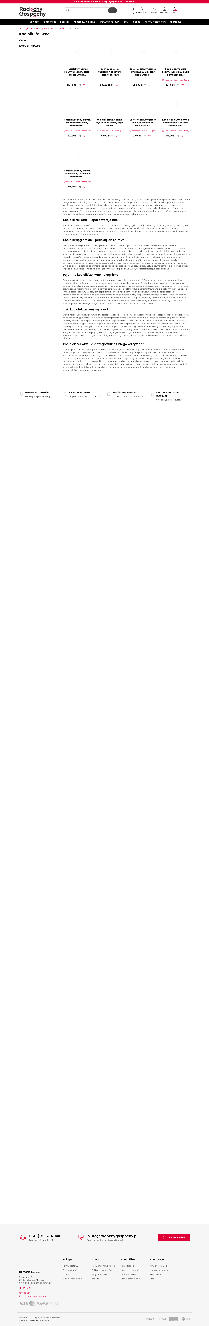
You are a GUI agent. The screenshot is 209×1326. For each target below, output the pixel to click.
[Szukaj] (90, 10)
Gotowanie (50, 22)
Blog (152, 1278)
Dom (126, 22)
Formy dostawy (70, 1265)
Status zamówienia (174, 1237)
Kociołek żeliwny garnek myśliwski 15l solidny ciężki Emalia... (77, 122)
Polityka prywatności (102, 1270)
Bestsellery (155, 1274)
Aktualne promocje (159, 1265)
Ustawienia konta (129, 1274)
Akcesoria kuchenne (84, 22)
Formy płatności (71, 1270)
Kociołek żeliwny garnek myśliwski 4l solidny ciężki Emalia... (110, 122)
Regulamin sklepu (100, 1274)
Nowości (34, 22)
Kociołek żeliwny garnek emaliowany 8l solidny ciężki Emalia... (142, 71)
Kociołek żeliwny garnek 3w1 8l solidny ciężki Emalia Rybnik (142, 122)
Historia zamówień (130, 1270)
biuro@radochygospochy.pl (112, 1236)
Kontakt (95, 1278)
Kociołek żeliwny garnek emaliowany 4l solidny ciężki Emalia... (175, 122)
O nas (66, 1274)
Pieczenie (64, 22)
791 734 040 (24, 1293)
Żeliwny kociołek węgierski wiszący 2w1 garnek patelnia (110, 71)
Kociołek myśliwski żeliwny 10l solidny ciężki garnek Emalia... (175, 71)
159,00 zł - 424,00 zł (30, 46)
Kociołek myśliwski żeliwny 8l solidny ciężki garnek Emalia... (77, 71)
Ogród (136, 22)
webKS (35, 1320)
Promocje (175, 22)
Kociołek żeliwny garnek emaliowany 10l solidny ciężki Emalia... (77, 173)
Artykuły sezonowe (155, 22)
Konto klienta (127, 1265)
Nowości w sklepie (159, 1270)
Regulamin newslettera (103, 1265)
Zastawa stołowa (109, 22)
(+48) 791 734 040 (44, 1236)
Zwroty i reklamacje (72, 1278)
